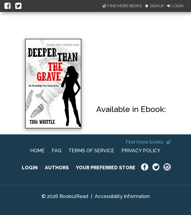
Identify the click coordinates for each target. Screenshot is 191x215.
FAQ (56, 150)
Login (175, 6)
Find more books (148, 142)
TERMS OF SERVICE (91, 150)
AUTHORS (57, 168)
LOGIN (30, 168)
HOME (37, 150)
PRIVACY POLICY (141, 150)
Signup (154, 6)
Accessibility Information (122, 196)
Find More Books (122, 6)
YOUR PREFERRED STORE (105, 168)
